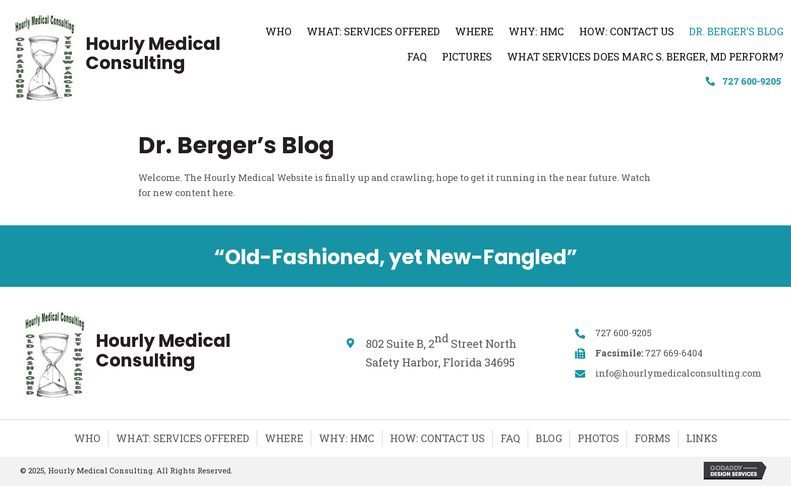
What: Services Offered (182, 438)
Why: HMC (346, 438)
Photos (598, 438)
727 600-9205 (751, 81)
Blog (549, 438)
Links (701, 438)
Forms (652, 438)
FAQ (510, 438)
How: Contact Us (437, 438)
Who (87, 438)
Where (284, 438)
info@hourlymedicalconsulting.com (678, 373)
